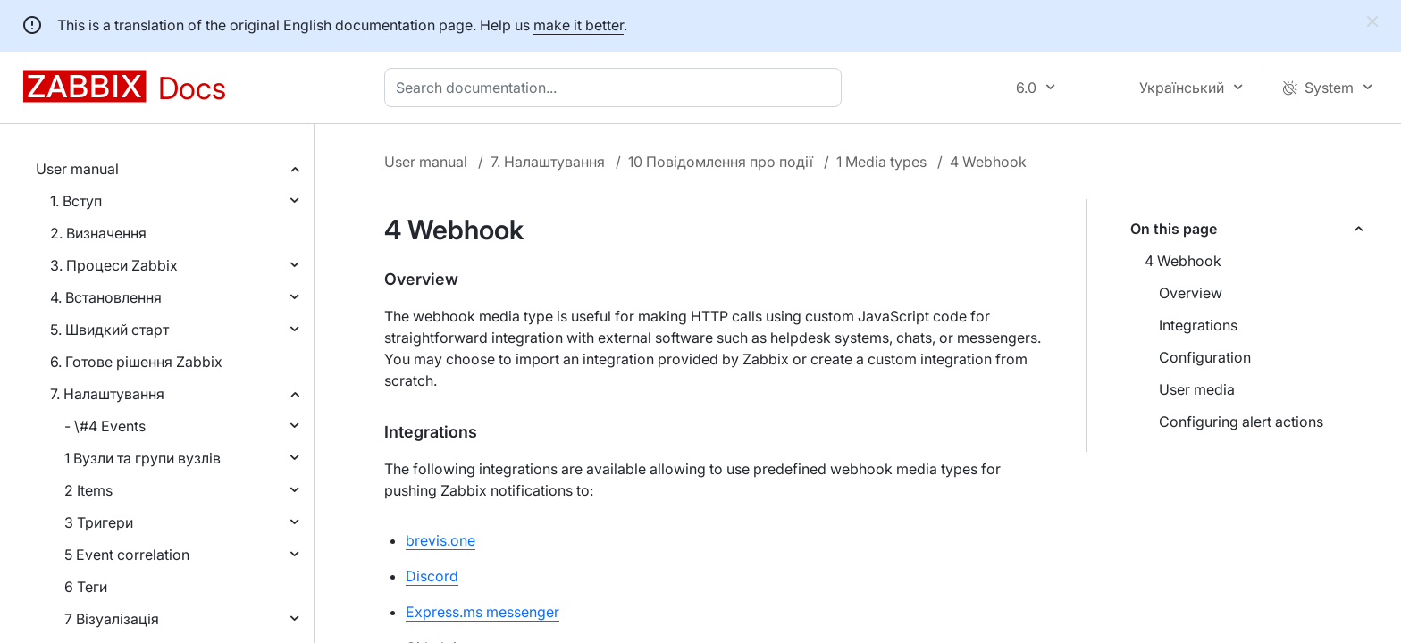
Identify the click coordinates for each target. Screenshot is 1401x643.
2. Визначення (98, 233)
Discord (432, 576)
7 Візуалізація (111, 619)
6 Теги (85, 587)
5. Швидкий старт (109, 329)
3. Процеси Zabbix (114, 265)
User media (1197, 389)
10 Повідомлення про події (720, 162)
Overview (1190, 293)
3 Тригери (98, 522)
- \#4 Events (105, 426)
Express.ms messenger (482, 612)
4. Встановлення (106, 297)
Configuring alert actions (1241, 421)
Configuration (1205, 357)
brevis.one (440, 540)
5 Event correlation (126, 555)
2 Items (88, 490)
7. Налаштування (107, 394)
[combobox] (616, 87)
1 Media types (881, 162)
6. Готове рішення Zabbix (136, 362)
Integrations (1198, 325)
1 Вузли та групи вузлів (142, 458)
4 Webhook (1183, 261)
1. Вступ (76, 201)
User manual (77, 169)
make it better (578, 25)
